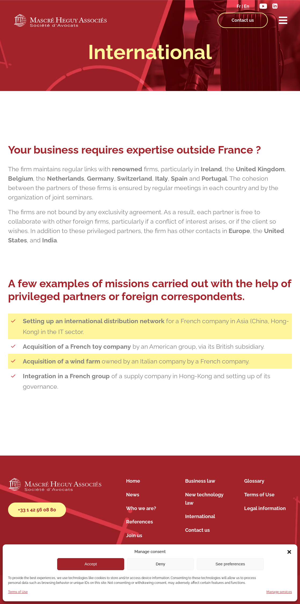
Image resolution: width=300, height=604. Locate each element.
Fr (239, 6)
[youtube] (263, 5)
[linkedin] (274, 5)
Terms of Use (18, 592)
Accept (91, 564)
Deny (160, 564)
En (246, 6)
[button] (289, 552)
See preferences (230, 564)
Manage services (279, 592)
